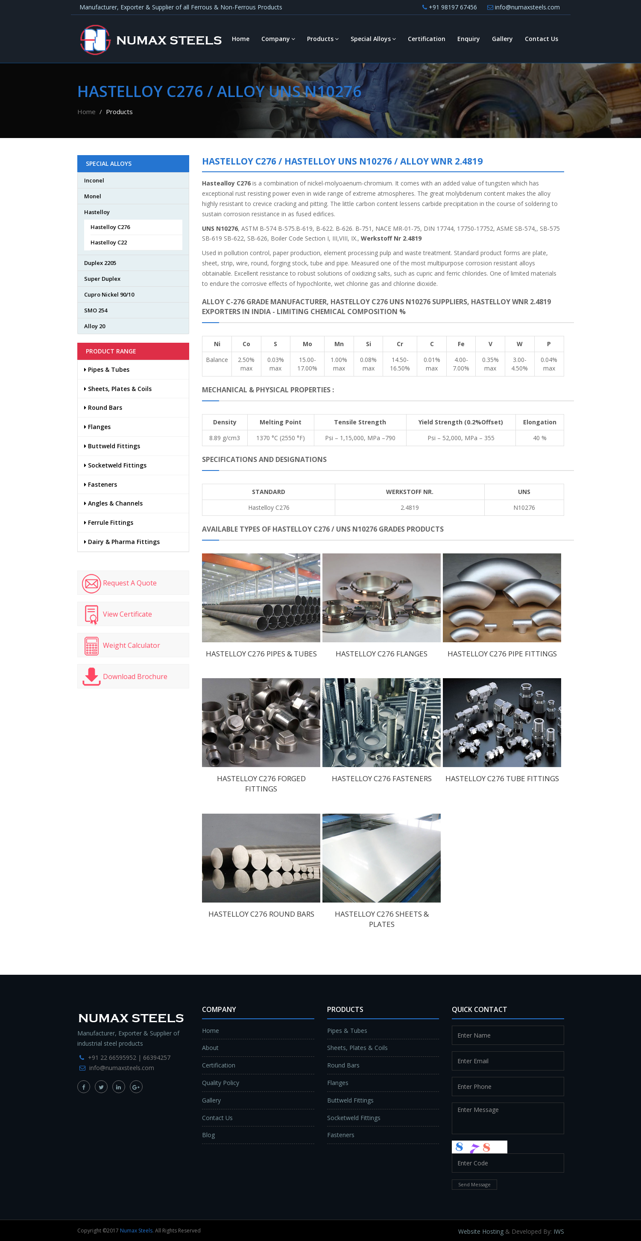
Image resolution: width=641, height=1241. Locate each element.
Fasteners (100, 484)
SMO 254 (95, 310)
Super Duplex (102, 278)
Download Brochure (124, 677)
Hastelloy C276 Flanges (381, 654)
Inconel (94, 180)
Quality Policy (220, 1083)
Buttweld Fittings (112, 446)
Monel (92, 196)
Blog (208, 1135)
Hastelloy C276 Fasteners (382, 778)
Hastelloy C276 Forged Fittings (261, 783)
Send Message (474, 1184)
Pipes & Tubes (106, 369)
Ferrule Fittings (108, 522)
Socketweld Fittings (115, 465)
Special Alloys (373, 39)
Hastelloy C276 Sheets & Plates (382, 919)
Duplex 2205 (100, 263)
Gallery (502, 39)
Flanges (97, 427)
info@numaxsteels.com (523, 7)
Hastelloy (97, 212)
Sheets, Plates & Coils (118, 389)
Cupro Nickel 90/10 (109, 294)
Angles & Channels (113, 503)
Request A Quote (119, 583)
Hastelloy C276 (110, 227)
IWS (558, 1231)
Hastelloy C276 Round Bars (261, 914)
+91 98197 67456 (449, 7)
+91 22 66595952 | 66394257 (129, 1057)
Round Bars (103, 407)
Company (278, 39)
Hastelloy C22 (109, 242)
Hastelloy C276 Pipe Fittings (502, 654)
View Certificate (117, 615)
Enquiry (468, 39)
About (210, 1048)
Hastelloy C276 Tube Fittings (502, 778)
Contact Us (541, 39)
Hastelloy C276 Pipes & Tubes (261, 654)
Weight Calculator (121, 646)
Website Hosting (480, 1231)
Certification (426, 39)
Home (240, 39)
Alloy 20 (94, 326)
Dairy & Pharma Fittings (122, 542)
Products (323, 39)
